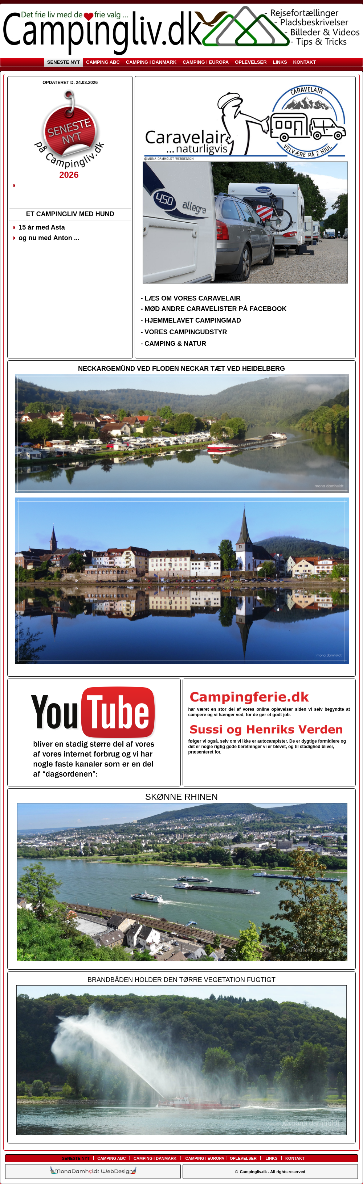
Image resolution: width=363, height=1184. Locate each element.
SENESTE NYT (63, 62)
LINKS (280, 62)
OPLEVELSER (250, 62)
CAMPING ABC (103, 62)
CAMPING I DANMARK (151, 62)
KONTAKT (304, 62)
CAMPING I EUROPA (206, 62)
